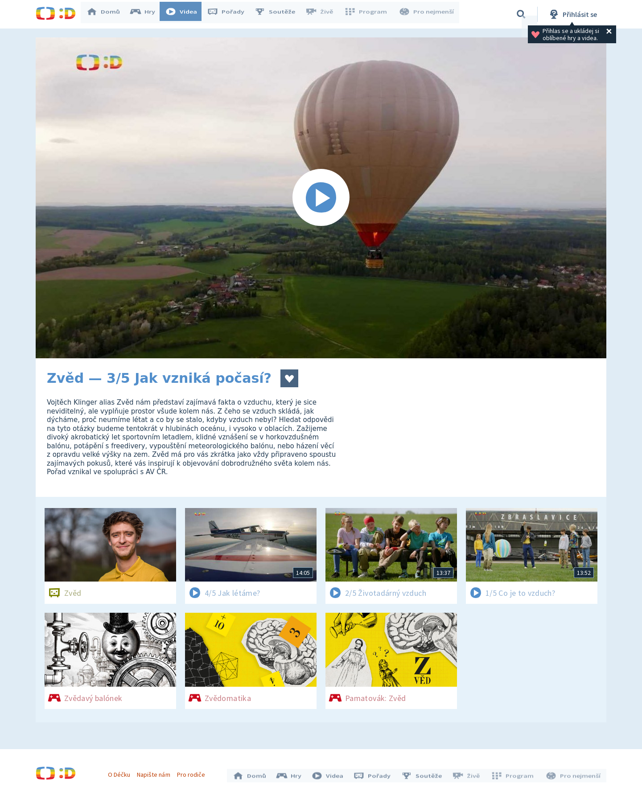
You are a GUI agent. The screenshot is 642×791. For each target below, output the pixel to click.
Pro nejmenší (427, 14)
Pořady (230, 14)
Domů (107, 14)
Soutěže (279, 14)
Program (368, 14)
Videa (185, 14)
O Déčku (121, 772)
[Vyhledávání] (521, 14)
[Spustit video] (321, 197)
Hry (147, 14)
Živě (323, 14)
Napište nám (155, 772)
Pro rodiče (193, 772)
